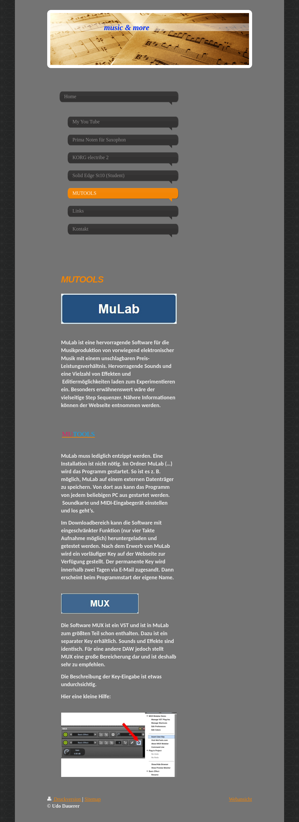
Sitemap (92, 799)
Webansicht (240, 799)
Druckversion (64, 799)
